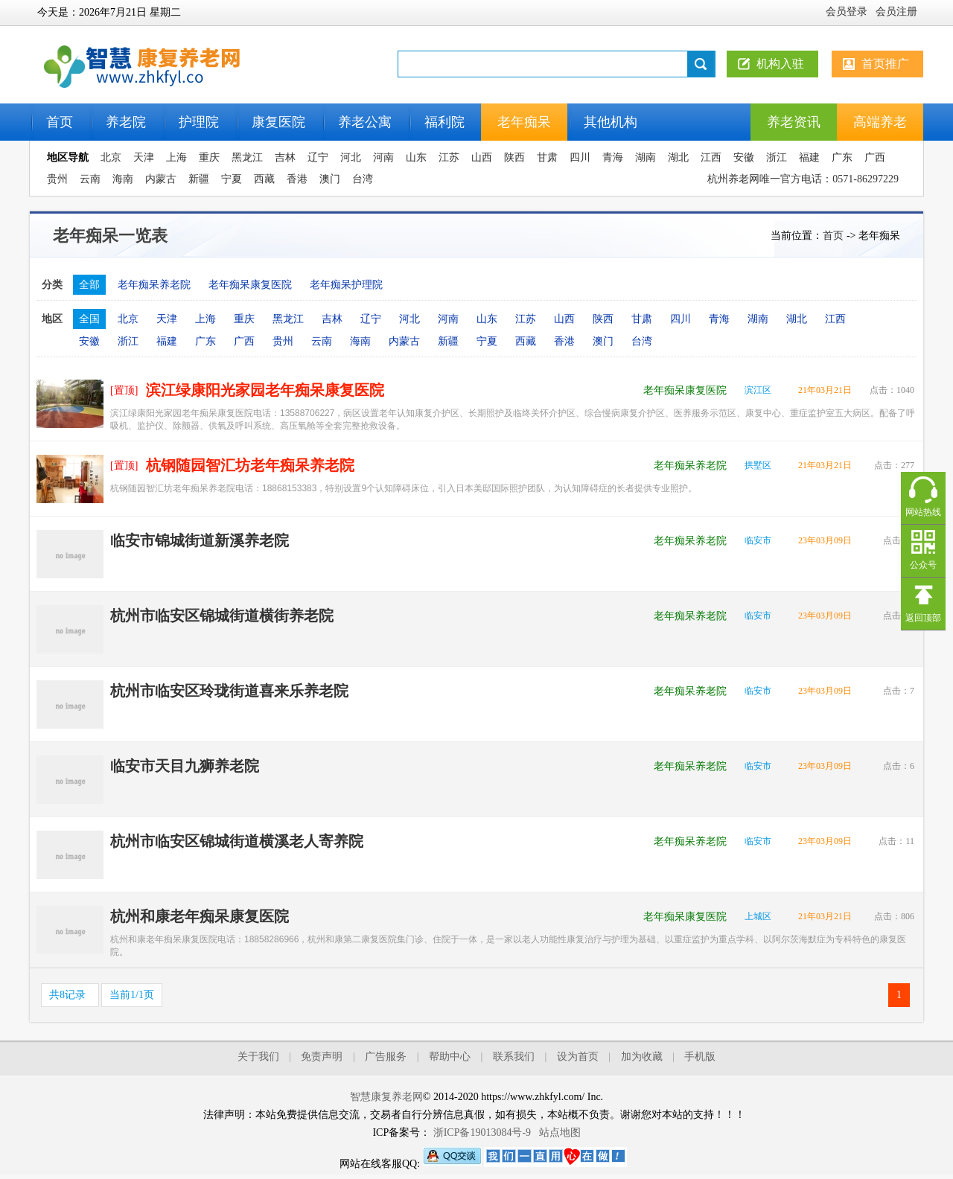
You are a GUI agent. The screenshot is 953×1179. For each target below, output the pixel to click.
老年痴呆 (524, 122)
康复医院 (278, 122)
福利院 (444, 122)
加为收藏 (642, 1056)
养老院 (126, 122)
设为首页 (578, 1056)
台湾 (362, 179)
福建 (809, 157)
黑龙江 (247, 157)
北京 (111, 157)
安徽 (743, 157)
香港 (297, 179)
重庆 (209, 157)
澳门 (329, 179)
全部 (89, 284)
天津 (143, 157)
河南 (383, 157)
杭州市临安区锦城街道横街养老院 (222, 615)
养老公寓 (365, 122)
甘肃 (547, 157)
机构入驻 (780, 63)
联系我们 (514, 1056)
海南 (122, 179)
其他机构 (610, 122)
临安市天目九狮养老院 (184, 766)
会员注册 (896, 11)
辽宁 (317, 157)
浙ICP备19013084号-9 (482, 1132)
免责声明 (321, 1056)
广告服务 (386, 1056)
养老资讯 (793, 122)
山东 (416, 157)
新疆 (198, 179)
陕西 (514, 157)
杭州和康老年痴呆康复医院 (199, 916)
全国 (89, 319)
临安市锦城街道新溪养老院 (199, 540)
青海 (612, 157)
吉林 (285, 157)
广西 (874, 157)
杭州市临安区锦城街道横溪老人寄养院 (236, 841)
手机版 (699, 1056)
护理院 (199, 122)
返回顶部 (923, 618)
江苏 (449, 157)
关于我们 (258, 1056)
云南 (90, 179)
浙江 (776, 157)
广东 (842, 157)
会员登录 (846, 11)
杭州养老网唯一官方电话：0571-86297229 (803, 179)
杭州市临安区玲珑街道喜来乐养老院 (229, 691)
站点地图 (560, 1132)
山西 (481, 157)
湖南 (645, 157)
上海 (176, 157)
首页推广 (885, 63)
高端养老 (880, 122)
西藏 (264, 179)
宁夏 (231, 179)
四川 (580, 157)
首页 (59, 122)
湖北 (678, 157)
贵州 (57, 179)
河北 (350, 157)
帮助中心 (450, 1056)
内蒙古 (160, 179)
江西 (711, 157)
